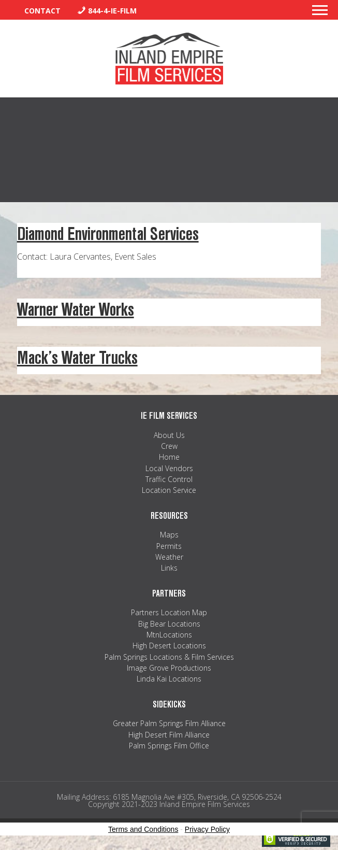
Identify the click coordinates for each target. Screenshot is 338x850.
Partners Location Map (169, 612)
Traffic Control (169, 479)
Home (169, 457)
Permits (169, 546)
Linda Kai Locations (169, 679)
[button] (320, 13)
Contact (42, 11)
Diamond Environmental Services (108, 234)
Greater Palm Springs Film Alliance (169, 723)
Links (169, 568)
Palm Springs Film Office (169, 745)
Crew (169, 446)
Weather (169, 557)
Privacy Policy (207, 829)
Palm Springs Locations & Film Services (169, 657)
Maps (169, 535)
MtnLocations (169, 635)
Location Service (169, 490)
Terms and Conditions (143, 829)
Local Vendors (169, 468)
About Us (169, 435)
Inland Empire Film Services (169, 58)
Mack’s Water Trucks (77, 358)
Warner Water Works (75, 309)
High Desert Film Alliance (169, 735)
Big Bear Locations (169, 624)
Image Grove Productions (169, 668)
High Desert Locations (169, 645)
